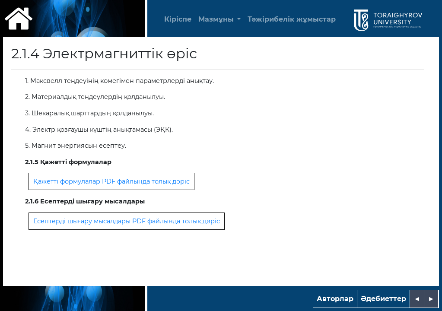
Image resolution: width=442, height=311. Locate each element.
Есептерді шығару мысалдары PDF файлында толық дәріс (126, 221)
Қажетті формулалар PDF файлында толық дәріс (111, 181)
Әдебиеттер (383, 299)
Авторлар (335, 299)
